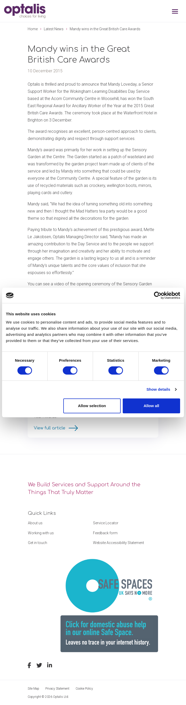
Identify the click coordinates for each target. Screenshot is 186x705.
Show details (158, 389)
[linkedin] (49, 666)
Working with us (41, 533)
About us (35, 523)
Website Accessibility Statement (118, 543)
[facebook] (29, 666)
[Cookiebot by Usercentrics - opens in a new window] (157, 295)
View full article (50, 428)
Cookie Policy (84, 688)
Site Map (33, 688)
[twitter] (39, 666)
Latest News (54, 29)
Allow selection (92, 406)
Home (33, 29)
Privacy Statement (57, 688)
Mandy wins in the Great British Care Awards (105, 29)
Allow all (151, 406)
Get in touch (37, 543)
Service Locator (105, 523)
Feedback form (105, 533)
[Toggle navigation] (175, 12)
